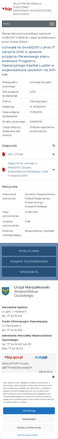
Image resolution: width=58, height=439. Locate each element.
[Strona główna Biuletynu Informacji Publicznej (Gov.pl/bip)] (17, 357)
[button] (53, 376)
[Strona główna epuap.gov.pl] (44, 357)
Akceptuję (29, 410)
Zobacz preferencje (29, 427)
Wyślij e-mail (37, 252)
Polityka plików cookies (27, 435)
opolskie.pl (29, 272)
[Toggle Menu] (52, 23)
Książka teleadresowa (29, 261)
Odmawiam (29, 419)
